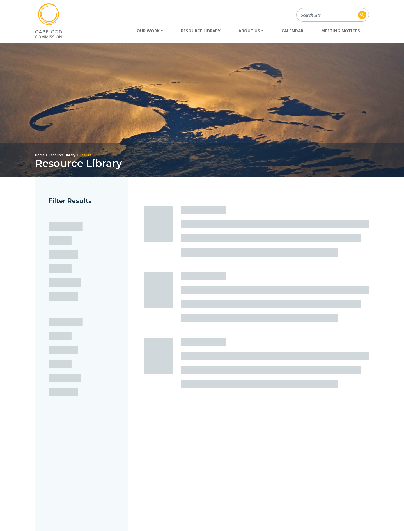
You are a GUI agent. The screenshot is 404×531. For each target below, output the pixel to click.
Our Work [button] (148, 30)
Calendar (292, 30)
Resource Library (201, 30)
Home (40, 155)
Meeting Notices (340, 30)
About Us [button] (249, 30)
